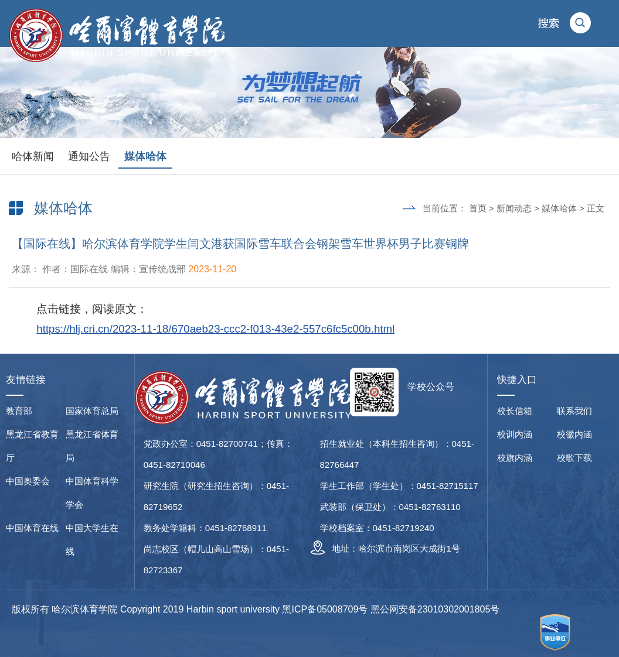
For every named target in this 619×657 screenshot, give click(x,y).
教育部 (19, 411)
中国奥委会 (28, 481)
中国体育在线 (32, 528)
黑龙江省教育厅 (32, 446)
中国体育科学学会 (92, 492)
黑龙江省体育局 (92, 446)
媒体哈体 (145, 156)
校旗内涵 (514, 458)
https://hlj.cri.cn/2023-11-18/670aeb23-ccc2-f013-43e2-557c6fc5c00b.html (215, 329)
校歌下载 (574, 458)
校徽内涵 (574, 434)
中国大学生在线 (92, 539)
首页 (478, 208)
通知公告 (89, 156)
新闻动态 (514, 208)
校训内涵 (514, 434)
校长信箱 (514, 411)
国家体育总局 (92, 411)
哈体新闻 (33, 156)
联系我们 (574, 411)
